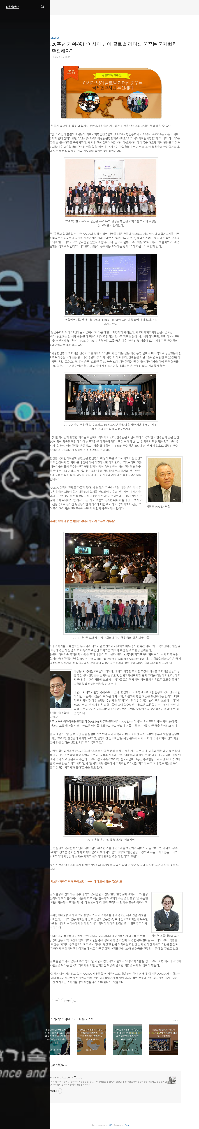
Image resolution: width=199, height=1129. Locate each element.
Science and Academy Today (75, 1077)
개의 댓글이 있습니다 (65, 1065)
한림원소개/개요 (61, 38)
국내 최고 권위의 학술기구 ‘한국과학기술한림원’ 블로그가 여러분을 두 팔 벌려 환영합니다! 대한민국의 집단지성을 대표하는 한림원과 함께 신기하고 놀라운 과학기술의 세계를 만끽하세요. (118, 1083)
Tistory (139, 1125)
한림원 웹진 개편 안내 (63, 10)
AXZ (121, 1125)
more (186, 1020)
